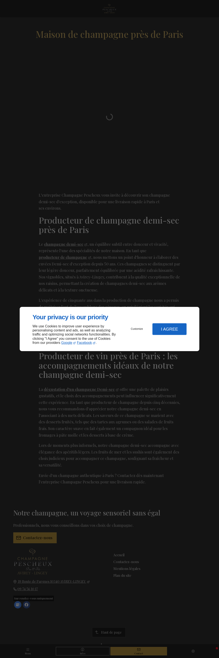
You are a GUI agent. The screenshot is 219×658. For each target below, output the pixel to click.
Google (66, 342)
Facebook (84, 342)
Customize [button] (137, 328)
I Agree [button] (169, 329)
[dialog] (109, 329)
